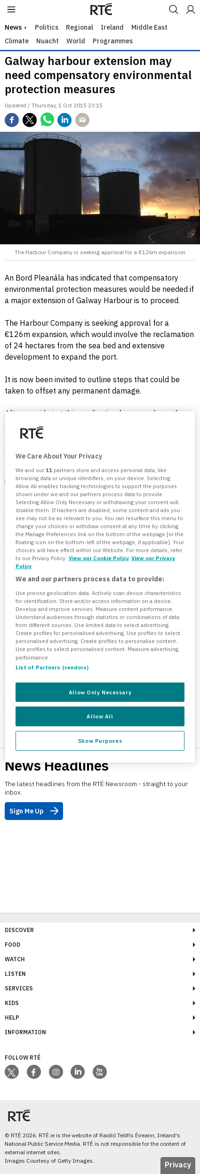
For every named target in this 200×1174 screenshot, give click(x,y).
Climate (17, 41)
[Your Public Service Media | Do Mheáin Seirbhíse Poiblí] (19, 1116)
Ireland (112, 27)
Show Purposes (100, 740)
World (75, 41)
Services (19, 988)
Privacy (178, 1164)
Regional (79, 27)
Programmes (113, 41)
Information (25, 1032)
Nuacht (47, 41)
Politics (46, 27)
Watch (15, 959)
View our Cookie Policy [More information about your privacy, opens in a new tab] (99, 558)
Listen (15, 973)
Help (12, 1017)
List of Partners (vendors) (52, 666)
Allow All (100, 716)
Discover (19, 929)
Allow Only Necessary (100, 691)
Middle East (149, 27)
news (13, 27)
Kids (12, 1002)
